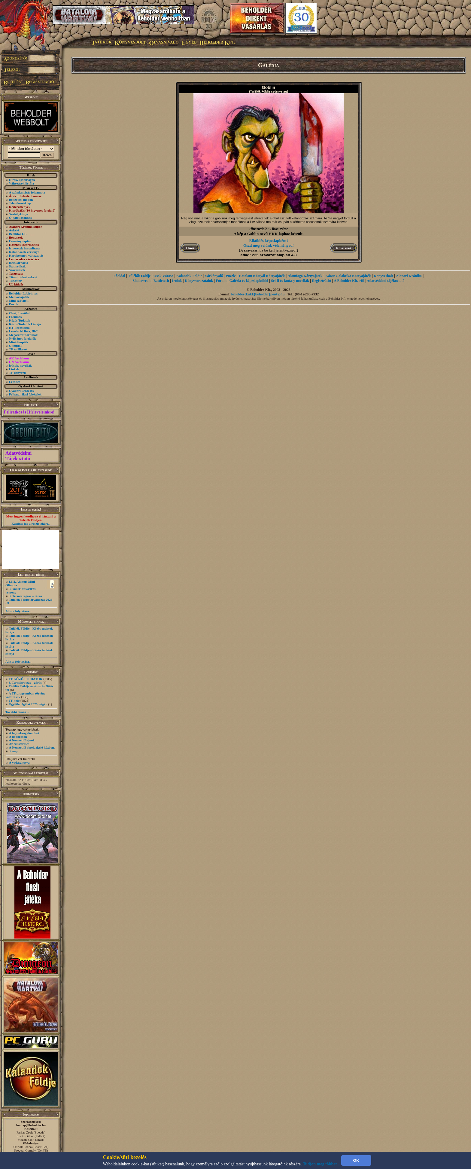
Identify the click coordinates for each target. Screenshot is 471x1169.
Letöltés (14, 381)
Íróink (177, 281)
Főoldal (119, 276)
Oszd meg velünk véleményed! (268, 245)
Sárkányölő (214, 276)
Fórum (221, 281)
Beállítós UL (17, 234)
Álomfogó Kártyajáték (305, 276)
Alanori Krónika (409, 276)
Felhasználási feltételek (25, 394)
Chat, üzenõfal (19, 313)
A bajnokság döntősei (24, 733)
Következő (343, 248)
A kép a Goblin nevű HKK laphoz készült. (269, 233)
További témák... (17, 712)
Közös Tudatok (19, 320)
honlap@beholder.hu (31, 1125)
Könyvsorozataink (199, 281)
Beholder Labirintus (23, 293)
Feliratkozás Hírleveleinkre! (29, 412)
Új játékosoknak (20, 217)
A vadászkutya (19, 762)
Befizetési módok (21, 199)
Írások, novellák (20, 365)
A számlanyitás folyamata (27, 192)
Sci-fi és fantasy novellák (290, 281)
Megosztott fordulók (23, 335)
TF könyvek (17, 372)
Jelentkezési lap (20, 203)
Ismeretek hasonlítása (24, 248)
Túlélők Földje (139, 276)
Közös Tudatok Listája (25, 324)
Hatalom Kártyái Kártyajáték (262, 276)
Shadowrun (141, 281)
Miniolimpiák (18, 342)
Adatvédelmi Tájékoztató (18, 455)
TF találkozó (18, 349)
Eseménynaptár (20, 241)
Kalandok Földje (189, 276)
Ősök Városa (163, 276)
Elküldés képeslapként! (268, 240)
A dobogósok (18, 736)
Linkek (14, 369)
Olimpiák (16, 345)
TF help (14, 700)
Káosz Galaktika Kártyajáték (348, 276)
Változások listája (21, 183)
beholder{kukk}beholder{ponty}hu (257, 294)
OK (356, 1160)
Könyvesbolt (383, 276)
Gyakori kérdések (21, 390)
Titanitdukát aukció (23, 277)
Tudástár (15, 280)
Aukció (14, 230)
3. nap (13, 751)
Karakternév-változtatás (26, 255)
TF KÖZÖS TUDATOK (26, 679)
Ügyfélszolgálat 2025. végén (28, 704)
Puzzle (13, 304)
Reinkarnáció (18, 262)
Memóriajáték (19, 297)
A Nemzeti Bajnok (22, 740)
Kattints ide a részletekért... (30, 523)
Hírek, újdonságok (22, 180)
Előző (190, 248)
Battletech (161, 281)
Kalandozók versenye (24, 252)
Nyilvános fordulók (22, 338)
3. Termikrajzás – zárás (25, 596)
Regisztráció (321, 281)
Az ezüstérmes (19, 744)
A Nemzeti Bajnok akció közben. (32, 747)
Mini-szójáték (19, 300)
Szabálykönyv (19, 214)
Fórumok (15, 317)
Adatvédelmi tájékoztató (386, 281)
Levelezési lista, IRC (23, 331)
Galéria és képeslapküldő (248, 281)
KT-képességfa (19, 327)
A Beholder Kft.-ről (349, 281)
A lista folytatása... (18, 611)
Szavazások (17, 270)
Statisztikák (17, 266)
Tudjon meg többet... (321, 1164)
